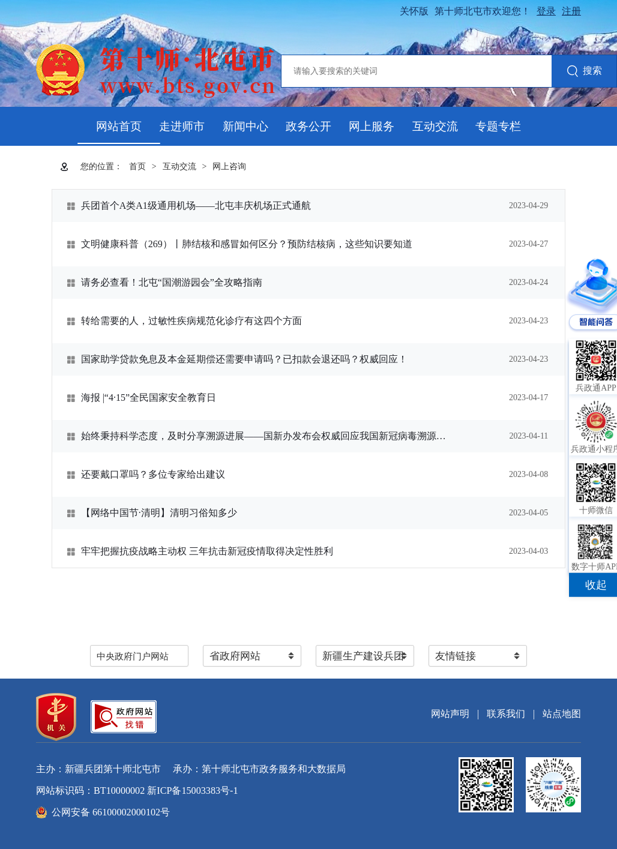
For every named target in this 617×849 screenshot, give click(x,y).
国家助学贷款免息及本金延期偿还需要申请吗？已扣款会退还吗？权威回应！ (244, 359)
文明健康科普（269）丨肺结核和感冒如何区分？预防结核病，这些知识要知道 (246, 244)
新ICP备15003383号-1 (192, 790)
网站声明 (450, 714)
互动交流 (435, 126)
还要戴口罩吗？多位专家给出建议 (153, 474)
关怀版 (414, 11)
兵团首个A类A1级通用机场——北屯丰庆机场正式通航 (196, 205)
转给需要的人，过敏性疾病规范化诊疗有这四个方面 (191, 321)
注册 (571, 11)
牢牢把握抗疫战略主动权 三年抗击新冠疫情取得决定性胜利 (207, 551)
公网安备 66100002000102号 (111, 812)
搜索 (584, 71)
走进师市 (182, 126)
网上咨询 (229, 166)
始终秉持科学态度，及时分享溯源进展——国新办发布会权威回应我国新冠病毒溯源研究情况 (264, 436)
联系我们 (506, 714)
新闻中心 (245, 126)
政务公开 (308, 126)
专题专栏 (498, 126)
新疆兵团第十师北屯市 (113, 769)
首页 (137, 166)
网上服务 (371, 126)
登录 (546, 11)
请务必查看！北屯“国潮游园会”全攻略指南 (171, 282)
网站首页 (119, 126)
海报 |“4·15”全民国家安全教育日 (148, 397)
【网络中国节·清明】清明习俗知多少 (159, 513)
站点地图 (562, 714)
